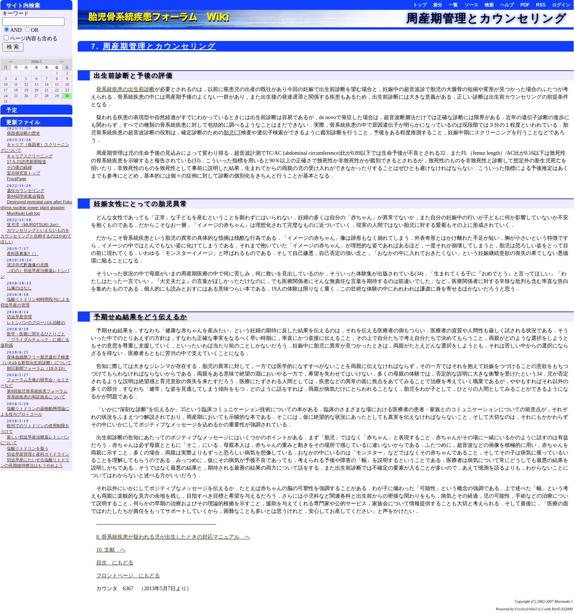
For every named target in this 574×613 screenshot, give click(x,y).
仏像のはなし (19, 288)
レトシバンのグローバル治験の (36, 322)
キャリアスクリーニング (30, 156)
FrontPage (16, 178)
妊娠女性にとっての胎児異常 (139, 203)
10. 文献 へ (110, 550)
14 (46, 84)
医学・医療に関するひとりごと (36, 334)
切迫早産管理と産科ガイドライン (38, 454)
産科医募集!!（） (22, 253)
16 (67, 84)
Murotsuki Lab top (23, 213)
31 (6, 101)
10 (6, 84)
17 (6, 90)
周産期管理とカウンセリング (486, 18)
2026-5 (36, 62)
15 (57, 84)
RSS (541, 5)
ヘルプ (507, 5)
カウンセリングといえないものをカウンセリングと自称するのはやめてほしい (35, 236)
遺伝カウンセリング (25, 190)
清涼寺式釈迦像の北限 (27, 264)
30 (67, 96)
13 (36, 84)
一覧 (453, 5)
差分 (437, 5)
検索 (489, 5)
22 (57, 90)
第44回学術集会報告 (26, 196)
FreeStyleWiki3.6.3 (529, 609)
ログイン (561, 5)
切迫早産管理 (19, 316)
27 (36, 96)
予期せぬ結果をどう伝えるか (140, 317)
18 (16, 90)
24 (6, 96)
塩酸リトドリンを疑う (27, 448)
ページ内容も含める (34, 38)
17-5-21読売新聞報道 (26, 161)
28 (46, 96)
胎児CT (232, 132)
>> (62, 62)
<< (11, 62)
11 (16, 84)
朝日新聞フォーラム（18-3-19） (37, 368)
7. (97, 46)
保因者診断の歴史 (23, 133)
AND (16, 30)
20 (36, 90)
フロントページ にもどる (128, 575)
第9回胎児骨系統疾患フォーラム (37, 391)
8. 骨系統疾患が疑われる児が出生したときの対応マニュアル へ (173, 537)
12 (26, 84)
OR (34, 30)
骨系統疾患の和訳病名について (36, 397)
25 (16, 96)
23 (67, 90)
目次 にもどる (114, 563)
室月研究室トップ (23, 173)
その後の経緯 (19, 167)
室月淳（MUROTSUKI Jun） (34, 224)
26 (26, 96)
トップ (420, 5)
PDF (525, 5)
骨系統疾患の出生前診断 (125, 89)
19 (26, 90)
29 (57, 96)
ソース (471, 5)
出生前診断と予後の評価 (132, 75)
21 (46, 90)
